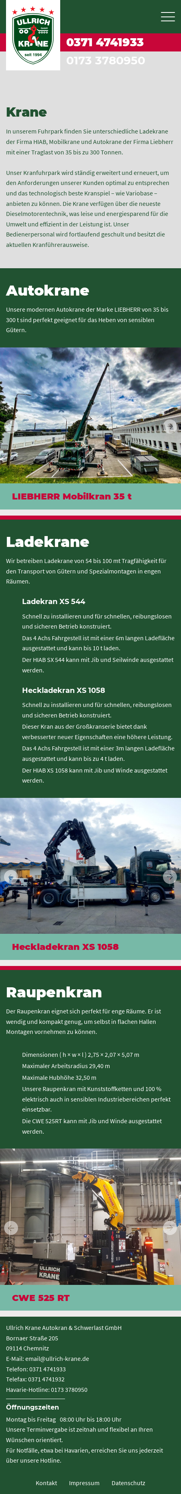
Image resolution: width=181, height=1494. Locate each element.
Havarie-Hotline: (28, 1389)
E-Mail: (15, 1358)
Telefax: (16, 1379)
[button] (170, 426)
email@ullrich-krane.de (57, 1358)
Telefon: (17, 1369)
